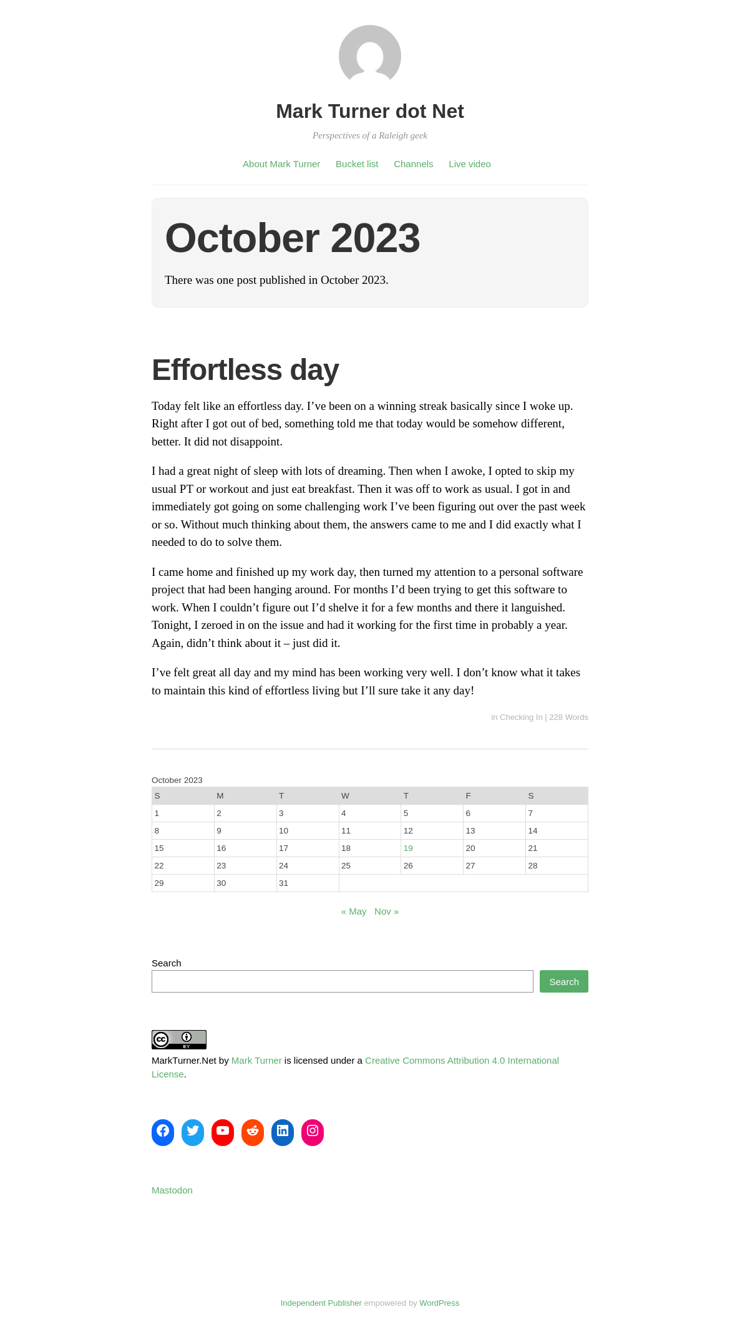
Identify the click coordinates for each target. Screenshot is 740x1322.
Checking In (521, 717)
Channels (413, 163)
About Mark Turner (281, 163)
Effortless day (245, 369)
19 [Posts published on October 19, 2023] (408, 848)
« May (354, 911)
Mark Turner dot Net (370, 111)
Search (167, 963)
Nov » (386, 911)
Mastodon (172, 1190)
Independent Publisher (321, 1303)
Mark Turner (256, 1060)
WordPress (439, 1303)
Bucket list (357, 163)
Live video (470, 163)
